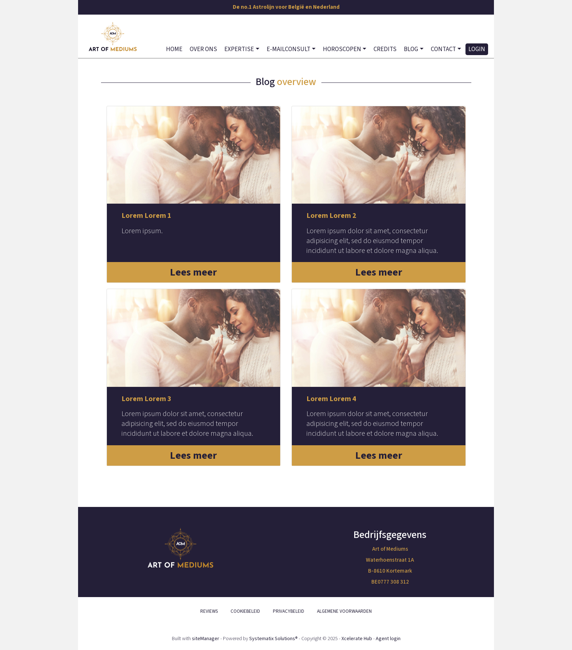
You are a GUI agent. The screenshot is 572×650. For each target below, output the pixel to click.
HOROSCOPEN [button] (342, 49)
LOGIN (476, 49)
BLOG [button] (411, 49)
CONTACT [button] (443, 49)
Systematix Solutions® (273, 638)
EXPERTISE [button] (239, 49)
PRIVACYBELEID (288, 611)
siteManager (205, 638)
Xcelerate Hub (356, 638)
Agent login (388, 638)
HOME (174, 49)
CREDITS (385, 49)
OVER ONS (203, 49)
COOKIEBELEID (245, 611)
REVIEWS (209, 611)
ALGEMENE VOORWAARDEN (344, 611)
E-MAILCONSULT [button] (288, 49)
